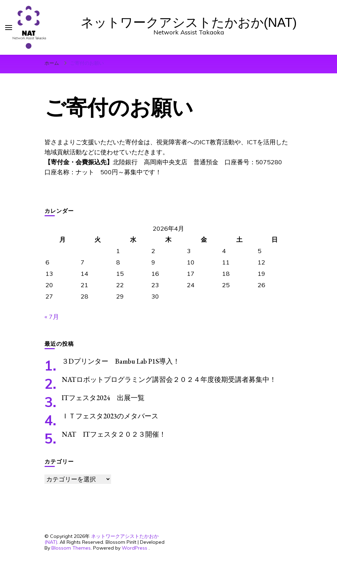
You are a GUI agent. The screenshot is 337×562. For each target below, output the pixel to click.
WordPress (134, 548)
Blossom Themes (71, 548)
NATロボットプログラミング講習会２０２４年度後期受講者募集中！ (169, 379)
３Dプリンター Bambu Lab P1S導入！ (121, 361)
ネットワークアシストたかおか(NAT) (189, 22)
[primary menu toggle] (8, 27)
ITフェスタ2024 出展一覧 (103, 397)
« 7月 (51, 317)
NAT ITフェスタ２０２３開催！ (114, 434)
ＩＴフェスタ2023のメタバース (110, 416)
